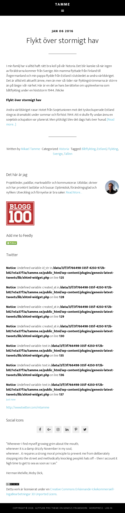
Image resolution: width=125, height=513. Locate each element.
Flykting (113, 149)
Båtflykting (89, 149)
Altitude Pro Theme (47, 508)
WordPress (96, 508)
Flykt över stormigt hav (62, 40)
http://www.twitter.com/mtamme (27, 407)
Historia (64, 149)
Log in (108, 508)
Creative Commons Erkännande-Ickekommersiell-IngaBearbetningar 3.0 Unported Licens (60, 492)
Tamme (62, 4)
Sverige (58, 154)
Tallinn (68, 154)
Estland (101, 149)
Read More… (74, 192)
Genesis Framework (75, 508)
